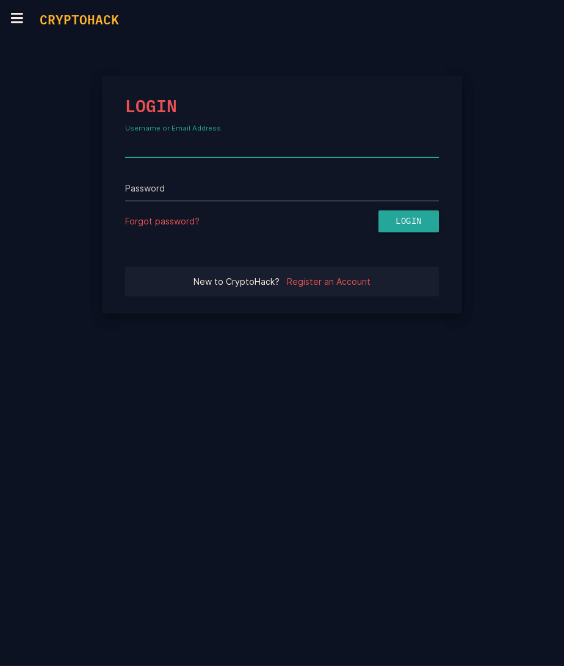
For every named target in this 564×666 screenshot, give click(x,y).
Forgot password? (162, 221)
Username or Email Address (173, 128)
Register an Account (329, 281)
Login (409, 221)
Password (145, 188)
